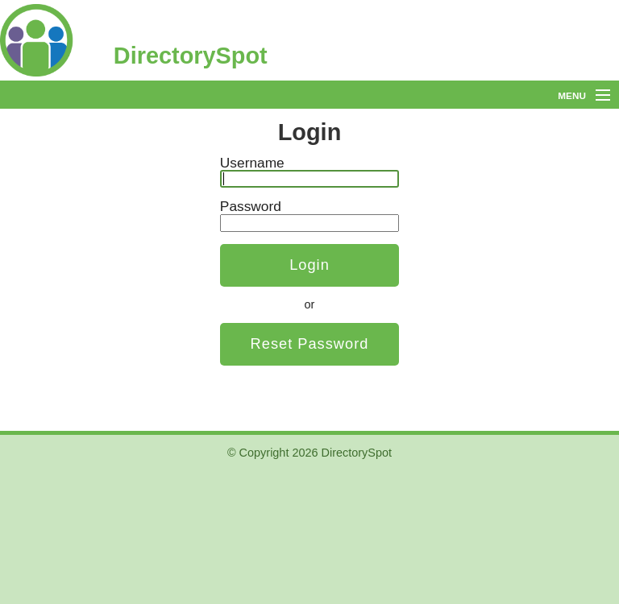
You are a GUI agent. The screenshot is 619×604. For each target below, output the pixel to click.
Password (250, 206)
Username (252, 163)
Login (309, 264)
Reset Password (310, 343)
